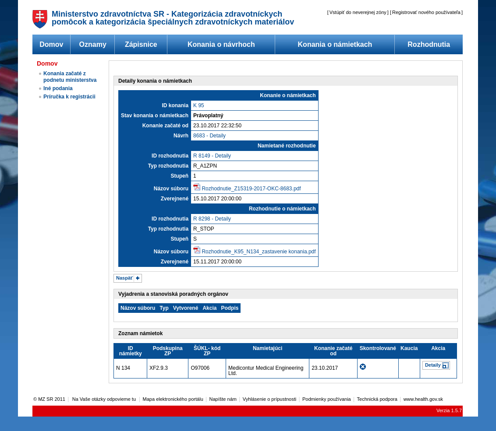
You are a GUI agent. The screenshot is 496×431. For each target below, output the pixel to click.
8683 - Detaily (209, 136)
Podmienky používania (326, 399)
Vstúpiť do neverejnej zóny (357, 12)
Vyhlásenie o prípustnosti (270, 399)
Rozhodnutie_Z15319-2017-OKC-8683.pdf (251, 189)
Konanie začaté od (165, 126)
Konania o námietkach (335, 44)
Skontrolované (378, 348)
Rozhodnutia (428, 44)
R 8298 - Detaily (212, 219)
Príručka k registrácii (69, 97)
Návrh (181, 136)
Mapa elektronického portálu (173, 399)
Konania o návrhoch (221, 44)
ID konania (175, 105)
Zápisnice (141, 44)
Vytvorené (185, 308)
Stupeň (179, 176)
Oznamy (92, 44)
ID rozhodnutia (170, 156)
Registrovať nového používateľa (426, 12)
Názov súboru (171, 189)
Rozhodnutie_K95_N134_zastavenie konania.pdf (258, 252)
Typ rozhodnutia (168, 166)
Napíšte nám (223, 399)
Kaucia (409, 348)
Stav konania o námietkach (154, 115)
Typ (163, 308)
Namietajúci (267, 348)
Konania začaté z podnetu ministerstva (69, 76)
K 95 (198, 105)
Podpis (229, 308)
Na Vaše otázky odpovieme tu (104, 399)
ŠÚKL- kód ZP (207, 351)
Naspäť (124, 277)
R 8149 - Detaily (212, 156)
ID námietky (130, 351)
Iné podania (58, 88)
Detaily (433, 365)
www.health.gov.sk (423, 399)
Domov (51, 44)
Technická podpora (377, 399)
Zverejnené (174, 199)
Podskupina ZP (168, 351)
